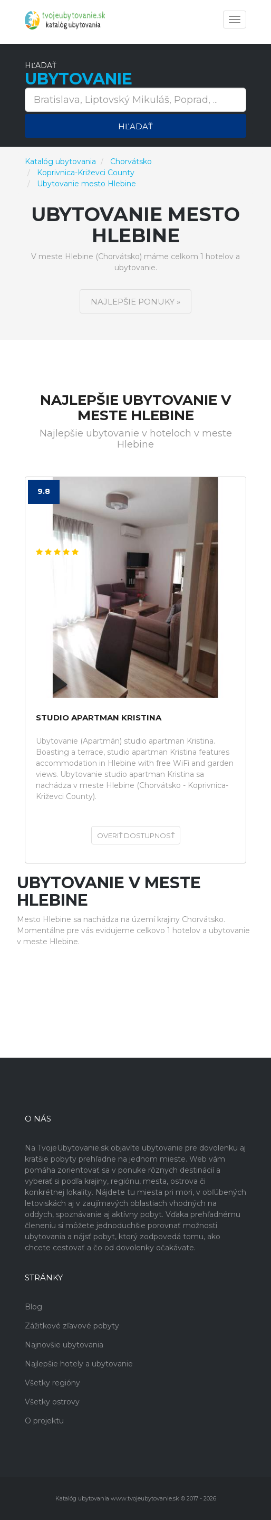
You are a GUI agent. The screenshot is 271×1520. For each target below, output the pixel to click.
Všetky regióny (52, 1383)
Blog (33, 1307)
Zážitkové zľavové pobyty (72, 1326)
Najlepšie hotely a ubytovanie (79, 1364)
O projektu (44, 1421)
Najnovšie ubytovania (64, 1345)
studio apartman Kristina (98, 718)
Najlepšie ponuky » (135, 302)
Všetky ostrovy (52, 1402)
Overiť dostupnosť (136, 835)
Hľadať (135, 126)
